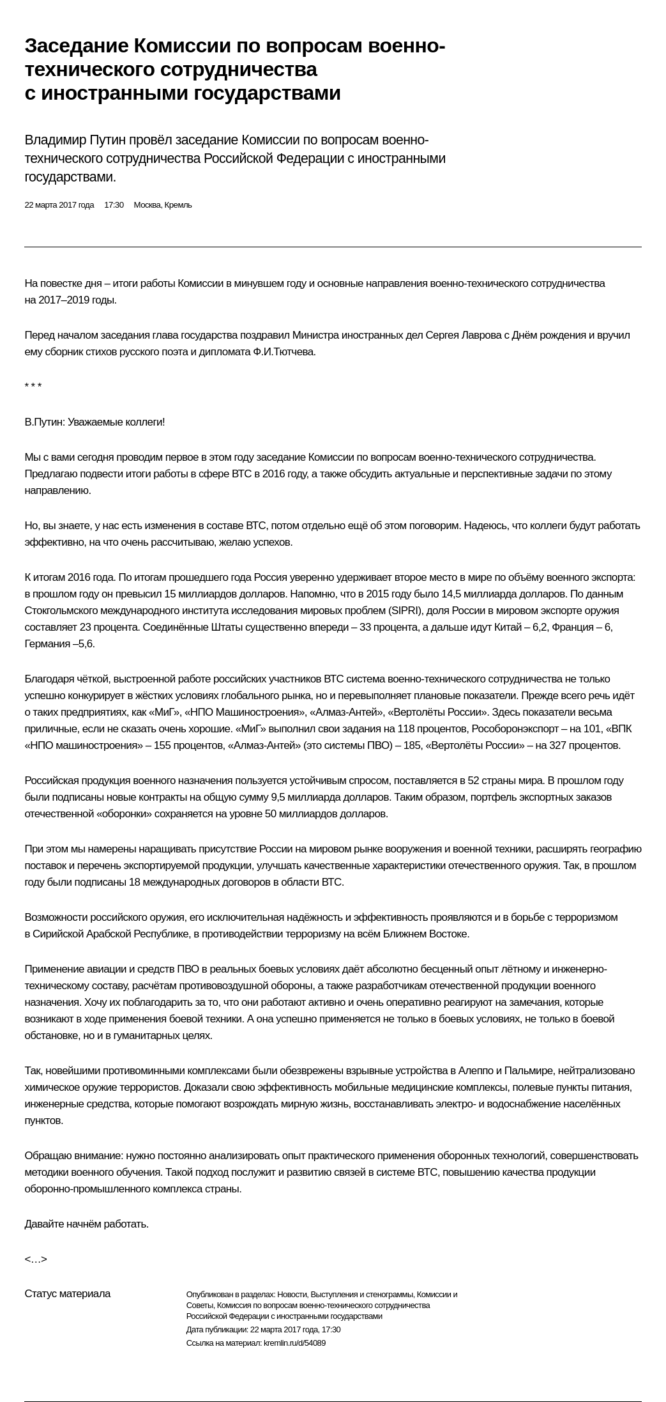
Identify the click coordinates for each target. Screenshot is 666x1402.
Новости (292, 1294)
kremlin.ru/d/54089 (295, 1343)
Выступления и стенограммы (361, 1294)
